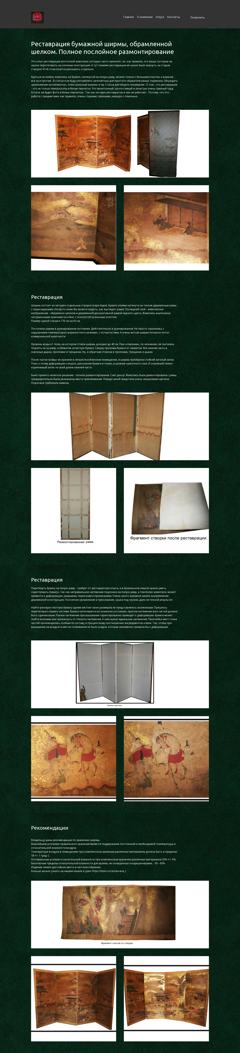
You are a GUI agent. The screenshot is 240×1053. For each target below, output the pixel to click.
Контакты (173, 17)
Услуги (160, 17)
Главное (128, 17)
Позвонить (197, 17)
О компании (145, 17)
